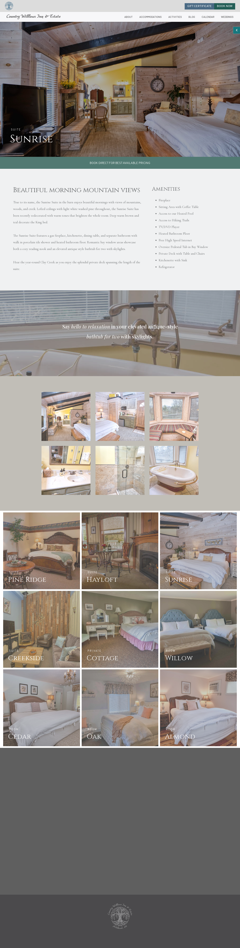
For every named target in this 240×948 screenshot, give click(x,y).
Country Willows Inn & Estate (33, 16)
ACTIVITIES (175, 16)
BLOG (191, 16)
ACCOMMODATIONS (150, 16)
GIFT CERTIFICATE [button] (199, 6)
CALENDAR (208, 16)
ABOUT (128, 16)
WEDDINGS (227, 16)
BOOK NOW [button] (224, 6)
